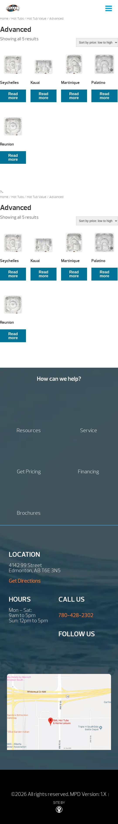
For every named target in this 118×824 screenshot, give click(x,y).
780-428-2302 (75, 615)
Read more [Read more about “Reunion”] (13, 157)
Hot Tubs (17, 19)
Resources (29, 430)
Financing (88, 471)
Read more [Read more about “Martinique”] (74, 96)
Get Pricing (29, 471)
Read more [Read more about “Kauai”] (43, 96)
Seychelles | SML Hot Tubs (13, 8)
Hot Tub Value (36, 19)
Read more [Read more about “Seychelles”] (13, 96)
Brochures (29, 512)
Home (4, 19)
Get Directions (25, 581)
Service (88, 430)
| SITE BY (81, 803)
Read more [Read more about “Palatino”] (104, 96)
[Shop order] (97, 42)
